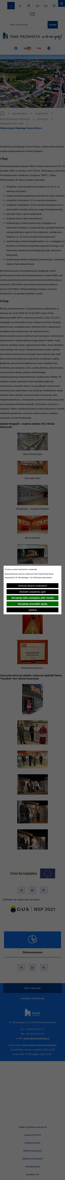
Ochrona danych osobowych (32, 585)
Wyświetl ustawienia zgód (32, 591)
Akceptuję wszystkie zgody (32, 604)
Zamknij (32, 610)
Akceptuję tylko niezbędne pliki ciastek (32, 598)
